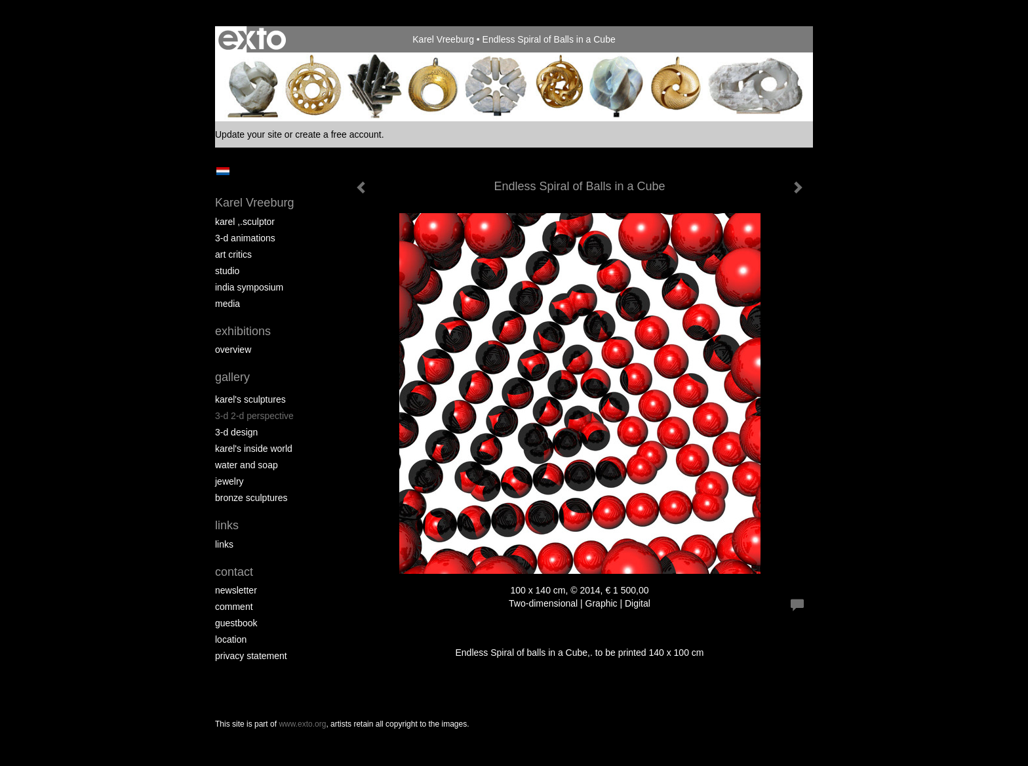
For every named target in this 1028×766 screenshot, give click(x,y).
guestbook (236, 623)
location (231, 639)
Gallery (232, 377)
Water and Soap (246, 465)
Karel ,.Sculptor (245, 221)
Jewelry (229, 481)
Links (227, 525)
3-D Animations (245, 238)
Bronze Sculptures (251, 498)
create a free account (338, 134)
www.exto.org (302, 724)
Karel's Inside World (253, 448)
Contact (234, 571)
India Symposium (249, 287)
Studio (227, 271)
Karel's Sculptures (250, 399)
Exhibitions (243, 331)
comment (234, 606)
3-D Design (236, 432)
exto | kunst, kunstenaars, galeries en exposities (252, 39)
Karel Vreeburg (443, 39)
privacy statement (251, 656)
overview (233, 349)
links (224, 544)
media (227, 303)
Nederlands (222, 171)
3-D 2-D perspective (254, 416)
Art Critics (233, 254)
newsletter (236, 590)
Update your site (248, 134)
